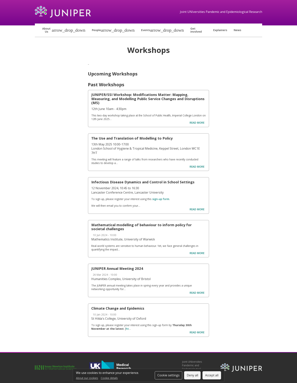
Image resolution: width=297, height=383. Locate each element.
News (237, 30)
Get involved (196, 30)
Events (145, 30)
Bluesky (250, 30)
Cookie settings (168, 375)
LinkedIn (256, 30)
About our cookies (87, 378)
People (96, 30)
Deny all (192, 375)
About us (46, 30)
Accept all (211, 375)
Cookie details (109, 378)
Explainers (220, 30)
